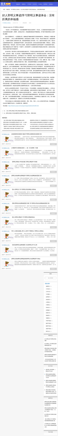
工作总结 (29, 4)
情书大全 (48, 331)
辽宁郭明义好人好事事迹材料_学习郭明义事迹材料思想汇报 (51, 425)
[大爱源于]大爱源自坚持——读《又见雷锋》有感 (24, 147)
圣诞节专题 (49, 328)
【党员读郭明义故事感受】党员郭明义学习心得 (24, 244)
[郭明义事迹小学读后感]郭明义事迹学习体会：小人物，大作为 (16, 124)
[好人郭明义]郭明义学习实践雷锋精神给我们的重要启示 (42, 126)
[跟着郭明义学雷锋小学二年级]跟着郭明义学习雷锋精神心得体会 (43, 120)
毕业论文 (29, 8)
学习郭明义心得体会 (15, 9)
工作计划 (34, 4)
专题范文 (8, 9)
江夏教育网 (3, 0)
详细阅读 (53, 144)
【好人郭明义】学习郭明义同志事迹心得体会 (23, 189)
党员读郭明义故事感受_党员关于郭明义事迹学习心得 (41, 128)
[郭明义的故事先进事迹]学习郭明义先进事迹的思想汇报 (26, 175)
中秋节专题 (49, 320)
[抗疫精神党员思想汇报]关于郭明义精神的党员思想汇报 (26, 134)
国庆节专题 (49, 323)
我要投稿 (55, 0)
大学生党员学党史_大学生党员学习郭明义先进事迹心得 (42, 124)
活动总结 (51, 4)
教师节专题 (49, 325)
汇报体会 (24, 8)
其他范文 (48, 315)
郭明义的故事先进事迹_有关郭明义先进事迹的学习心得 (51, 376)
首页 (4, 9)
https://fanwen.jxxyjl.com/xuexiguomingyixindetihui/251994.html (23, 105)
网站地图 (7, 0)
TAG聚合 (14, 0)
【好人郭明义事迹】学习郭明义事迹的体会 (23, 217)
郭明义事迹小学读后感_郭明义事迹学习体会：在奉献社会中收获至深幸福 (51, 350)
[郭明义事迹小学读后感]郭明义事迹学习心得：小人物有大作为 (16, 122)
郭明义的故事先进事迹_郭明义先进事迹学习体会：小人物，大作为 (51, 409)
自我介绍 (48, 312)
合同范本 (45, 4)
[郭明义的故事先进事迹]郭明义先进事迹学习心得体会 (41, 122)
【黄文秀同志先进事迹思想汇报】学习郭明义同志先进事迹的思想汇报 (30, 203)
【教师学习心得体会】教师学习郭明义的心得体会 (13, 126)
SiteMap (10, 0)
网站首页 (18, 4)
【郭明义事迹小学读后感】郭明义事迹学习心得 (13, 128)
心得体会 (18, 8)
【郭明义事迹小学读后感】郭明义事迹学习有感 (24, 161)
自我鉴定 (34, 8)
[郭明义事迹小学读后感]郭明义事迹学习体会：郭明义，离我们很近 (20, 113)
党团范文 (24, 4)
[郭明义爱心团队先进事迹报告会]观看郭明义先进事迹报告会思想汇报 (50, 403)
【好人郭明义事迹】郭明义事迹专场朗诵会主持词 (16, 110)
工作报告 (40, 4)
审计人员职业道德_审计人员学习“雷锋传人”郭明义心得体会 (27, 231)
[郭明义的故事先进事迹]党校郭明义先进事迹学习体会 (25, 258)
